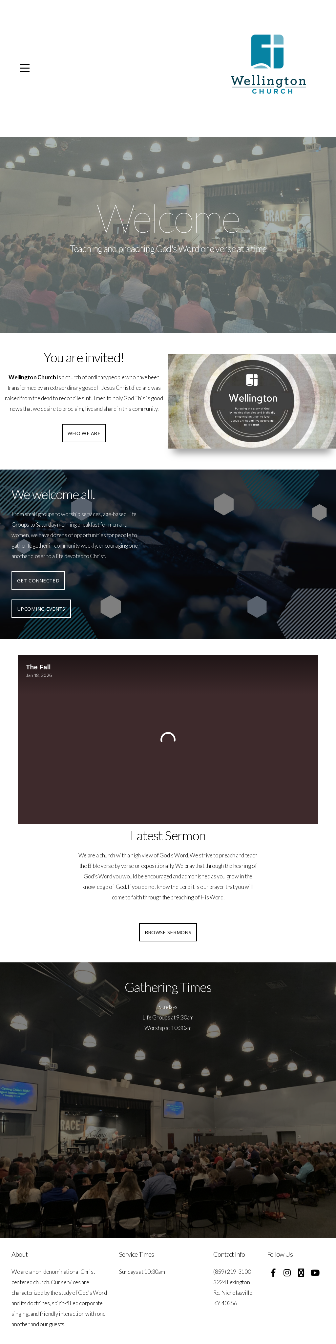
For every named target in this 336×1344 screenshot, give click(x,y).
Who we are (84, 433)
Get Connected (38, 580)
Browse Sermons (168, 932)
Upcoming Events (41, 608)
